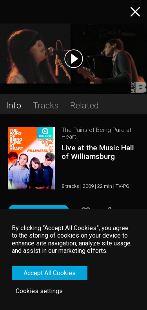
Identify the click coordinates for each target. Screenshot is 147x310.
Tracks (45, 105)
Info (13, 105)
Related (84, 105)
